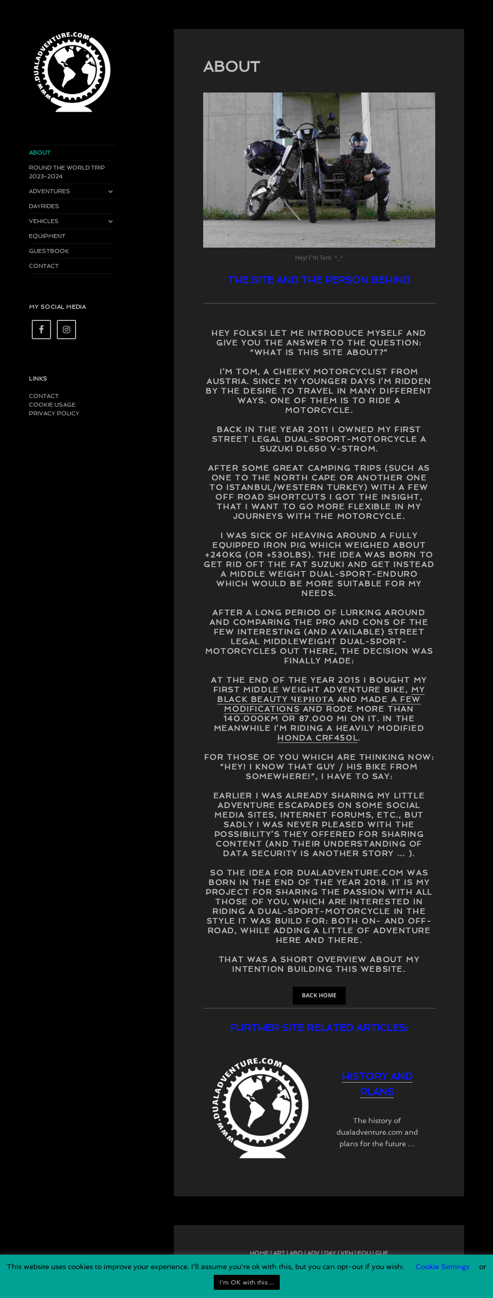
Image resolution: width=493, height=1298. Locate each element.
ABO (296, 1253)
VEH (346, 1253)
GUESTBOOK (49, 251)
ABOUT (40, 152)
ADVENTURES (49, 191)
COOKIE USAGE (52, 404)
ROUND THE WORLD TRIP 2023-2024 (67, 172)
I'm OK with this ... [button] (247, 1282)
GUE (381, 1253)
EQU (364, 1253)
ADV (313, 1253)
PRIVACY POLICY (54, 413)
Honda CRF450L (317, 737)
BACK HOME (319, 995)
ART (279, 1253)
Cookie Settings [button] (442, 1266)
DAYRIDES (44, 206)
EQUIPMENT (47, 236)
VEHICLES (44, 221)
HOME (259, 1253)
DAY (330, 1253)
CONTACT (44, 266)
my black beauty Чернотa (321, 694)
